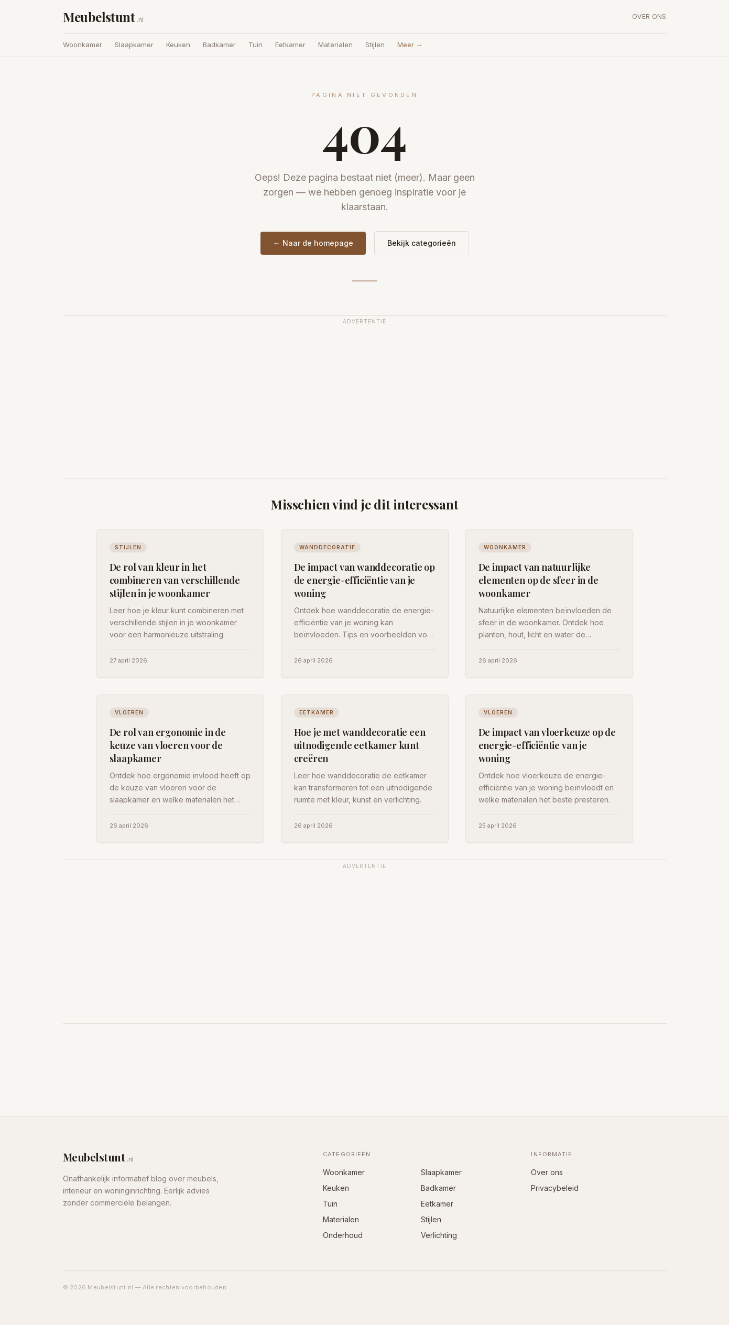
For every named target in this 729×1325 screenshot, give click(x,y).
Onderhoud (343, 1235)
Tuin (255, 44)
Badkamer (219, 44)
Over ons (649, 16)
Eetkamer (290, 44)
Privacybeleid (555, 1187)
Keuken (178, 44)
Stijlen (375, 44)
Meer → (410, 44)
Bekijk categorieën (421, 242)
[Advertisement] (365, 403)
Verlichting (439, 1235)
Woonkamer (82, 44)
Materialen (335, 44)
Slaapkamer (134, 44)
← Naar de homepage (313, 242)
